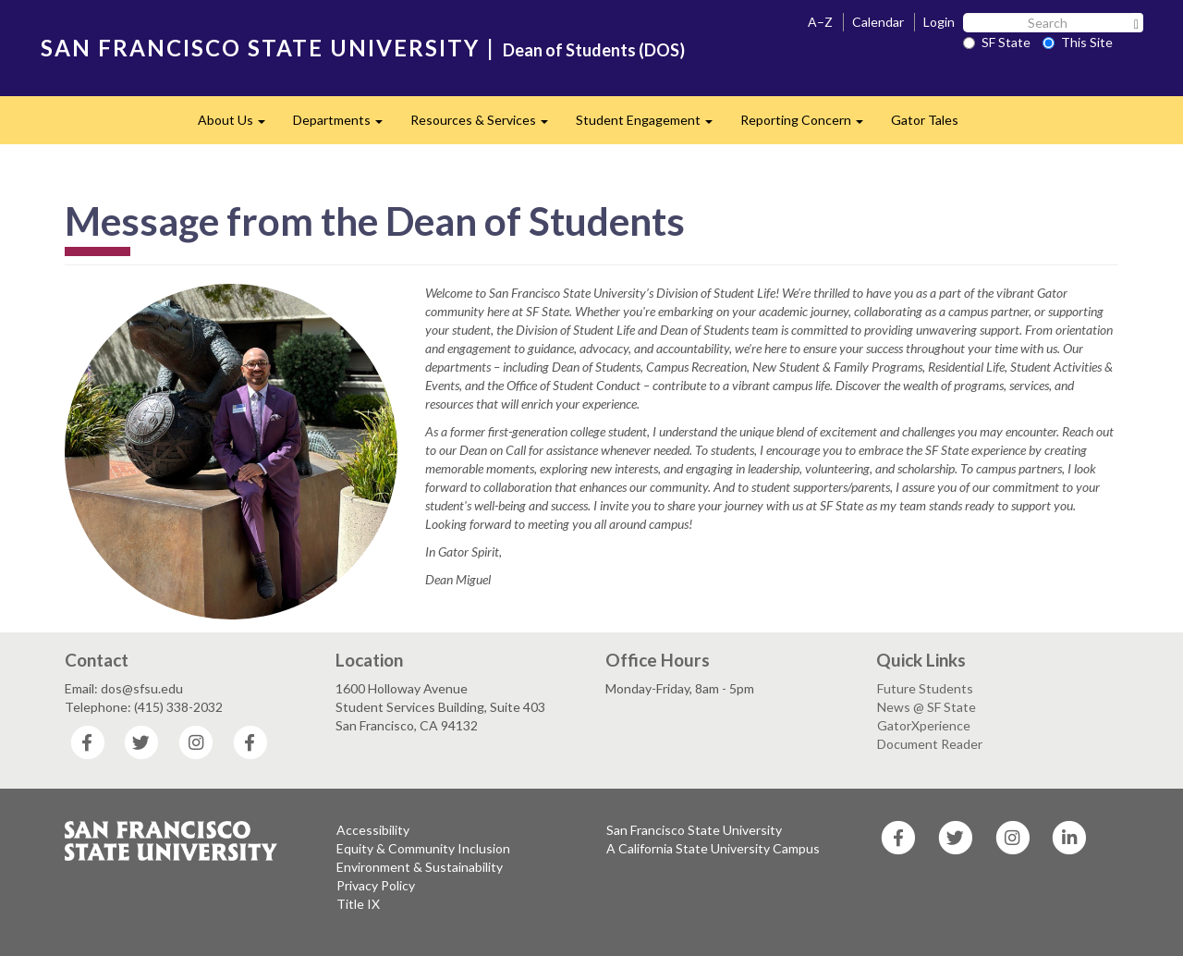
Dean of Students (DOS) (594, 50)
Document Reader (929, 744)
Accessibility (372, 830)
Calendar (878, 22)
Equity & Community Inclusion (423, 848)
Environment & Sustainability (419, 867)
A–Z (820, 22)
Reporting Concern (808, 125)
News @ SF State (926, 707)
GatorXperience (923, 725)
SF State (997, 42)
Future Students (925, 688)
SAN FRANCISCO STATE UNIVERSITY (260, 47)
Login (939, 22)
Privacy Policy (375, 885)
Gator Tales (924, 120)
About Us (238, 125)
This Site (1078, 42)
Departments (344, 125)
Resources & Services (486, 125)
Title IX (358, 904)
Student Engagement (651, 125)
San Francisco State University (694, 830)
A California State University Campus (713, 848)
